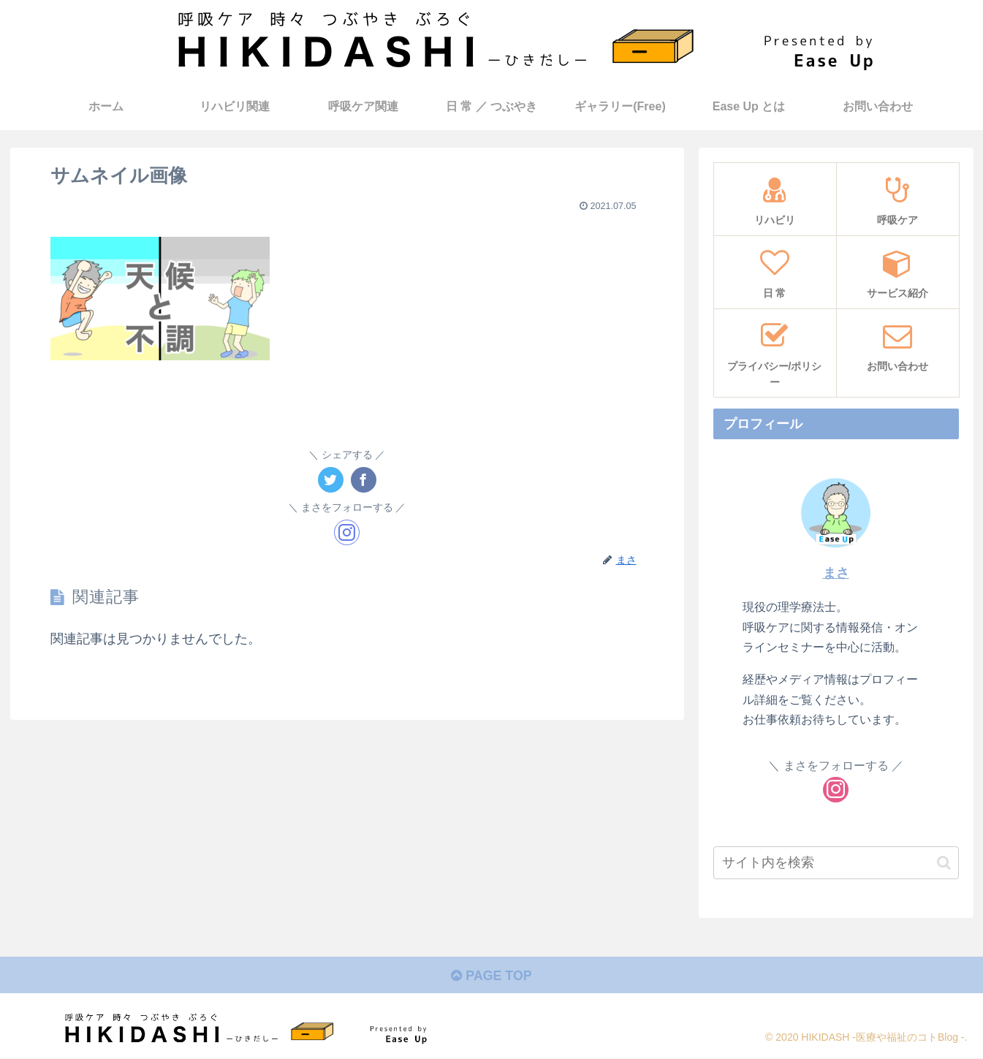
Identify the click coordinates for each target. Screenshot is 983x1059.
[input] (836, 862)
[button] (944, 862)
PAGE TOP (491, 976)
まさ (836, 573)
